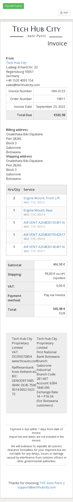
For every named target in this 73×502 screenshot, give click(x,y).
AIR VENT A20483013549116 (44, 222)
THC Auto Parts (51, 483)
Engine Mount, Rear (38, 210)
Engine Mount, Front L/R (42, 198)
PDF (64, 12)
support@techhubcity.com (37, 487)
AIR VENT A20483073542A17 (44, 234)
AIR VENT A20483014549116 (44, 247)
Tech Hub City (16, 63)
